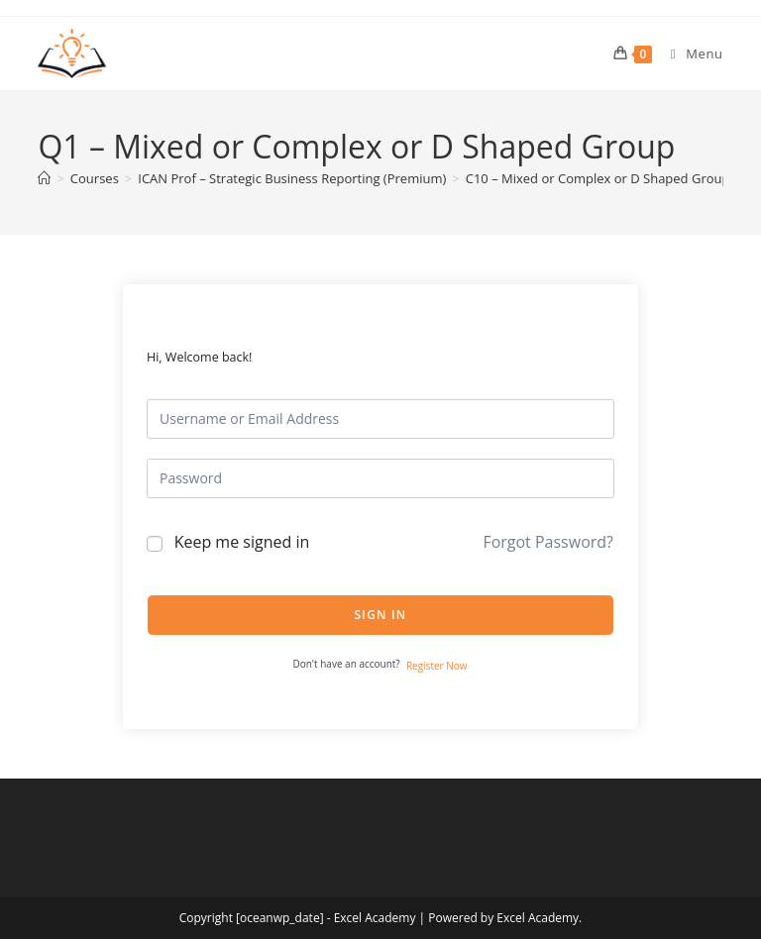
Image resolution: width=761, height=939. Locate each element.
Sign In (381, 614)
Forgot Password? (548, 542)
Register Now (437, 666)
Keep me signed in (242, 542)
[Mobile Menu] (689, 53)
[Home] (44, 178)
